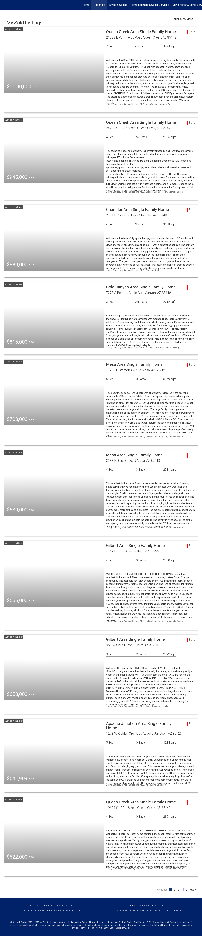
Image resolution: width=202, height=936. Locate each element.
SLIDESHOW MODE (183, 19)
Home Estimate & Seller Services (149, 4)
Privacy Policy (160, 905)
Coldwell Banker (42, 905)
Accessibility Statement (134, 911)
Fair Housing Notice (169, 911)
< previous (162, 889)
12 (185, 889)
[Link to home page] (4, 5)
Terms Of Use (138, 905)
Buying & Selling (117, 4)
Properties (99, 4)
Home (85, 4)
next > (193, 889)
